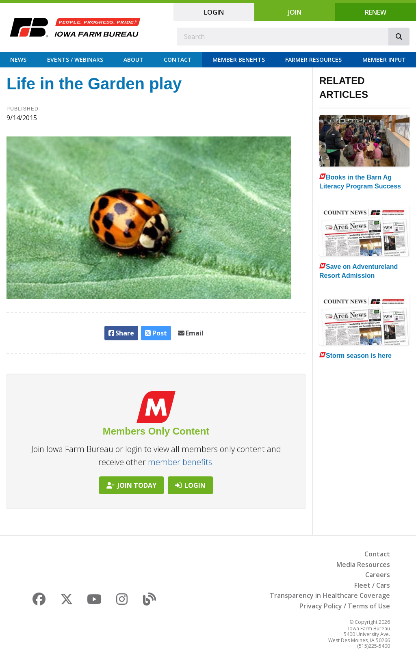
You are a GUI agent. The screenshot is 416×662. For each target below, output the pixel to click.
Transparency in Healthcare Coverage (330, 595)
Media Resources (363, 564)
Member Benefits (238, 59)
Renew (375, 12)
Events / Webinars (75, 59)
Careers (377, 574)
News (18, 59)
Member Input (384, 59)
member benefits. (181, 461)
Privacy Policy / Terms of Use (344, 605)
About (133, 59)
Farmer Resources (313, 59)
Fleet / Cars (372, 585)
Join (294, 12)
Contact (178, 59)
